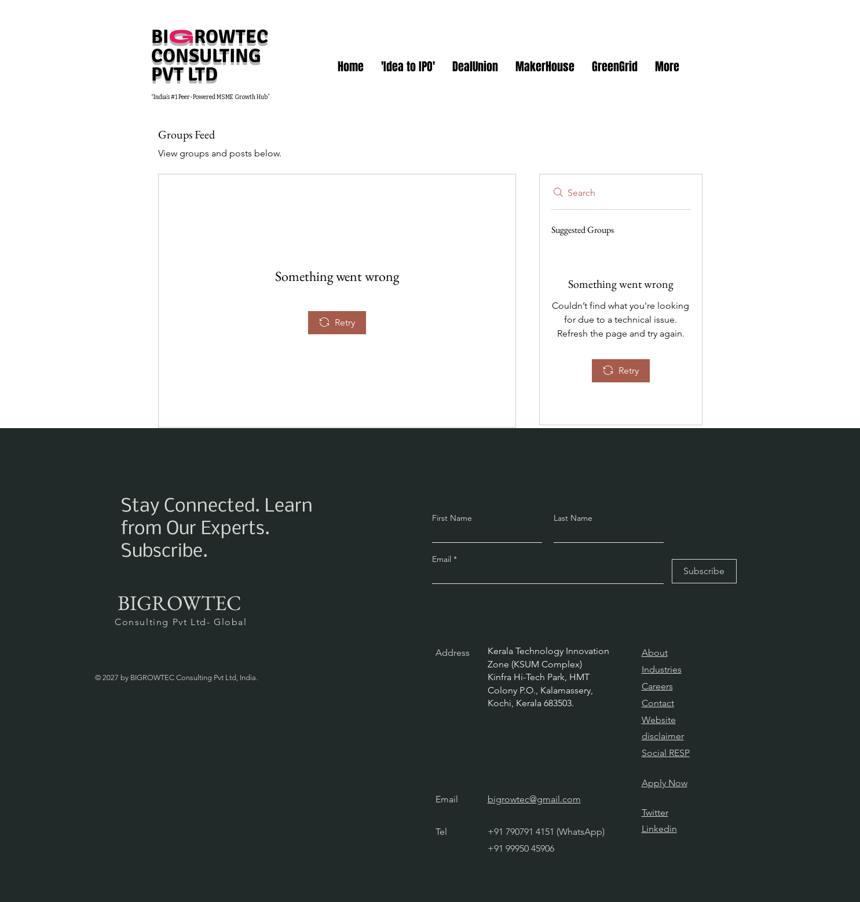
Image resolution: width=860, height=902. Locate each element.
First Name (452, 518)
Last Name (573, 518)
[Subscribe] (704, 571)
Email (442, 559)
